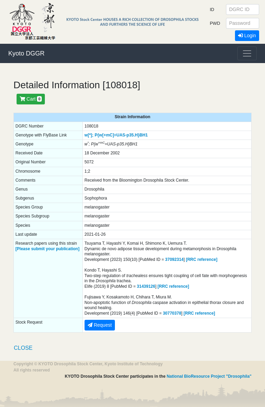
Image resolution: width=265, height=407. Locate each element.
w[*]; (89, 135)
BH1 (143, 135)
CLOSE (23, 348)
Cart (31, 99)
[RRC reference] (201, 259)
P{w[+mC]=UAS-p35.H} (117, 135)
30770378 (172, 313)
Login (247, 35)
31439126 (146, 286)
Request (100, 325)
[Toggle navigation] (247, 53)
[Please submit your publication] (47, 248)
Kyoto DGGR (26, 53)
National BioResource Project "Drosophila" (209, 376)
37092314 (174, 259)
